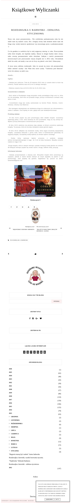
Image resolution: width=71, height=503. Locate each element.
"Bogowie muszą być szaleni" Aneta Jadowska (24, 454)
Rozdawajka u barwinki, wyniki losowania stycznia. (26, 457)
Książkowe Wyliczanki (35, 10)
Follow (35, 477)
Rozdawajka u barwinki (19, 240)
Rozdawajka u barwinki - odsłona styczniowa (24, 464)
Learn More (49, 499)
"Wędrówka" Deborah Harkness (19, 461)
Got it (57, 499)
